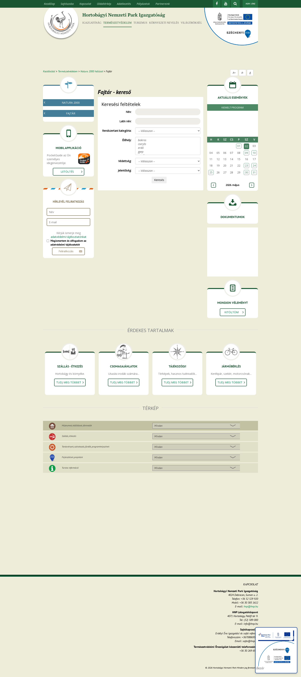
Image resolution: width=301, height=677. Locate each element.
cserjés (168, 144)
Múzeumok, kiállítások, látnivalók (77, 425)
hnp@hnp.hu (251, 606)
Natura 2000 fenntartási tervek (70, 115)
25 (211, 172)
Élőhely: (126, 140)
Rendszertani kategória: (116, 130)
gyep (168, 152)
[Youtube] (225, 4)
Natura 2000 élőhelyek (65, 120)
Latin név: (125, 121)
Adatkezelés (124, 4)
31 (254, 172)
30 (246, 172)
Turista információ (70, 467)
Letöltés (67, 210)
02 (246, 146)
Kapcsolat (85, 4)
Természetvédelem (117, 22)
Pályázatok (143, 4)
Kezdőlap (49, 4)
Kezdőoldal (49, 71)
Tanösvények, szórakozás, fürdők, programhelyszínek (85, 446)
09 (246, 153)
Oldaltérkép (104, 4)
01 (238, 146)
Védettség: (124, 161)
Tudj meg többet (68, 382)
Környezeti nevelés (164, 22)
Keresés (159, 180)
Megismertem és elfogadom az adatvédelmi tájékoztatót (68, 281)
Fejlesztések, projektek (72, 457)
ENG (253, 3)
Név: (128, 112)
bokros (168, 140)
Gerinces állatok (60, 156)
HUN (248, 3)
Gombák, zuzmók (62, 142)
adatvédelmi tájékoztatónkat (68, 276)
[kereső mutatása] (235, 4)
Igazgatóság (91, 22)
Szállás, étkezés (69, 436)
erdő (168, 148)
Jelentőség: (124, 170)
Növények (57, 147)
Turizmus (140, 22)
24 (254, 165)
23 (246, 165)
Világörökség (191, 22)
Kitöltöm (231, 312)
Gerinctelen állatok (62, 151)
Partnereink (162, 4)
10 (254, 153)
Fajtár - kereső (60, 125)
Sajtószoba (67, 4)
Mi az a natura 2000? (64, 111)
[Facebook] (217, 4)
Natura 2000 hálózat (91, 71)
